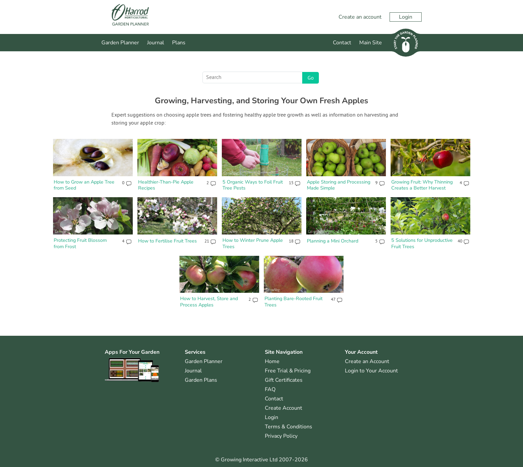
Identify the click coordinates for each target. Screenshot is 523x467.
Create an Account (367, 361)
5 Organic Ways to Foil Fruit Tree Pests (252, 185)
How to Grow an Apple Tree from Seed (84, 185)
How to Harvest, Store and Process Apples (209, 301)
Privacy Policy (281, 436)
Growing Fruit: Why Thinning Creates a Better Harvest (422, 185)
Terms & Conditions (288, 426)
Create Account (283, 408)
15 (291, 183)
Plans (178, 42)
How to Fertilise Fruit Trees (167, 240)
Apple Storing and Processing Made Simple (338, 185)
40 (460, 241)
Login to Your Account (371, 370)
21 (206, 241)
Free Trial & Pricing (288, 370)
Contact (342, 42)
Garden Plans (201, 380)
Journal (155, 42)
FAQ (270, 389)
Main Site (370, 42)
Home (272, 361)
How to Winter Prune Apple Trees (252, 243)
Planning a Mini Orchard (332, 240)
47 (333, 299)
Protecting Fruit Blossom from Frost (80, 243)
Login (405, 17)
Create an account (360, 17)
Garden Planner (120, 42)
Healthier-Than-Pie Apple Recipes (165, 185)
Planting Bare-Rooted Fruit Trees (294, 301)
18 (291, 241)
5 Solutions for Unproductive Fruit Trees (422, 243)
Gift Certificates (284, 380)
